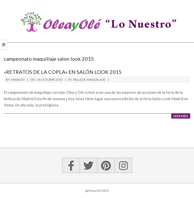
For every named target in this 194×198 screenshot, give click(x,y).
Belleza (79, 79)
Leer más (181, 116)
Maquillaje (96, 79)
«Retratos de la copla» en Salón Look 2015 (63, 72)
